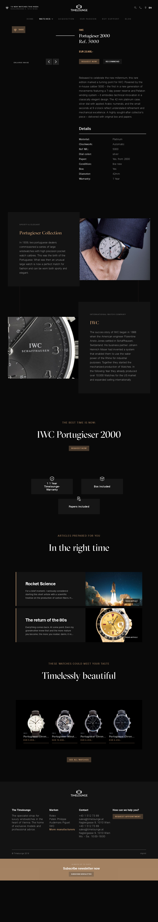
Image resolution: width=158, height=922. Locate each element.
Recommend (112, 61)
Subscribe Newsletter (81, 874)
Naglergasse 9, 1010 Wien (94, 822)
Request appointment (128, 816)
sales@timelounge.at (91, 819)
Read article (131, 601)
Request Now (89, 61)
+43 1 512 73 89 (89, 815)
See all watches (79, 760)
